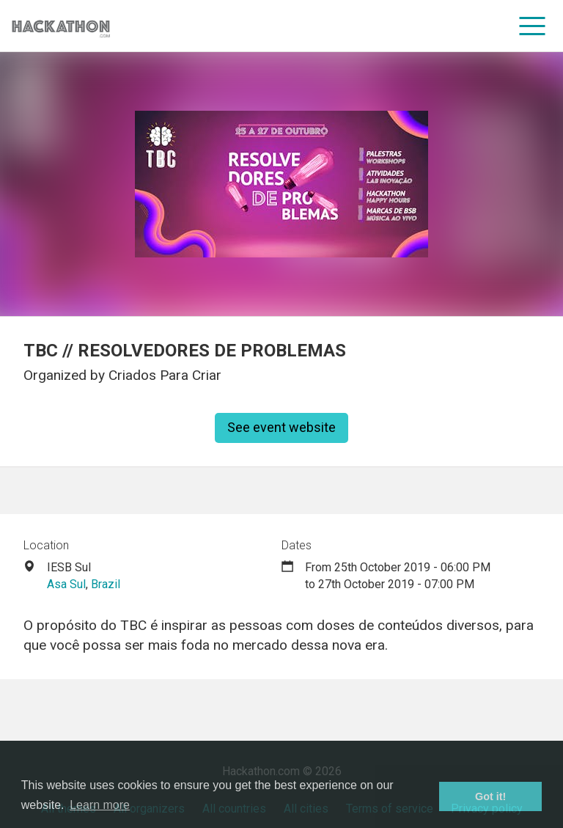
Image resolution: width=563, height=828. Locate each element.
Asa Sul (66, 584)
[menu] (532, 25)
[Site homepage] (61, 26)
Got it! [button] (490, 796)
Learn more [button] (100, 805)
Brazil (105, 584)
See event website (281, 427)
